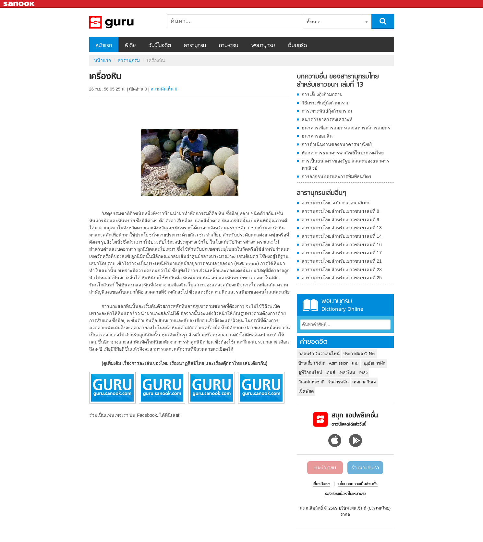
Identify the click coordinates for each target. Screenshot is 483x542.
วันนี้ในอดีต (160, 46)
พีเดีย (130, 46)
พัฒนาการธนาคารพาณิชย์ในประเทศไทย (343, 152)
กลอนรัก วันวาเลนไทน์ (319, 353)
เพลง (363, 372)
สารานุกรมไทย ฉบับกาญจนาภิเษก (335, 202)
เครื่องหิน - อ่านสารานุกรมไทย (123, 22)
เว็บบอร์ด (297, 46)
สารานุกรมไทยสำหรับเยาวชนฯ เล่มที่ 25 (342, 277)
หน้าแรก (104, 46)
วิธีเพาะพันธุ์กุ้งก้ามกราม (326, 102)
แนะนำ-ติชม (325, 468)
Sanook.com (19, 4)
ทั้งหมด (313, 21)
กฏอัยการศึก (373, 363)
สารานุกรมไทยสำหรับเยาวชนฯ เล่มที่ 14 (342, 236)
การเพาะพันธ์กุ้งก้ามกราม (327, 111)
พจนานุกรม (263, 46)
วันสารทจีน (338, 381)
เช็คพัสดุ (306, 391)
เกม (355, 363)
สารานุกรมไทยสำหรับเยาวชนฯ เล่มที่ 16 (342, 244)
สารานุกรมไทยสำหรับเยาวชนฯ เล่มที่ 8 (341, 211)
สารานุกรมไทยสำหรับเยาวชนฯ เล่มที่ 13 (342, 227)
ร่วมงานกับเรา (365, 468)
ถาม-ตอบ (228, 46)
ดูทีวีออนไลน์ (310, 372)
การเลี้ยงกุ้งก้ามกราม (322, 94)
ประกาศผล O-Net (359, 353)
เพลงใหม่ (347, 372)
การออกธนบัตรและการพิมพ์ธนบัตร (336, 176)
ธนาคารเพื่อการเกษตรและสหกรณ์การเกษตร (346, 127)
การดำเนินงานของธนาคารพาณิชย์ (337, 144)
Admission (338, 363)
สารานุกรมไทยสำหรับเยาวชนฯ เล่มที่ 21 (342, 261)
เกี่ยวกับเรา (321, 484)
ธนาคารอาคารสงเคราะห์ (327, 119)
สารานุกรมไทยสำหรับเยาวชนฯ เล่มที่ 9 (341, 219)
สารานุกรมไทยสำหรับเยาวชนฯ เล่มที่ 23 (342, 269)
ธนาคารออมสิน (317, 136)
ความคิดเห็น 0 (164, 89)
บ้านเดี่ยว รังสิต (312, 363)
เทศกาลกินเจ (364, 381)
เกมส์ (330, 372)
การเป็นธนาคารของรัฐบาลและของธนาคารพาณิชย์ (345, 164)
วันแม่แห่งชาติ (311, 381)
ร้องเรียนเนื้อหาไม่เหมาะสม (345, 494)
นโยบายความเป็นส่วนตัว (358, 484)
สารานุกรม (195, 46)
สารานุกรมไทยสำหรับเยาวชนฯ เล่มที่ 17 (342, 252)
